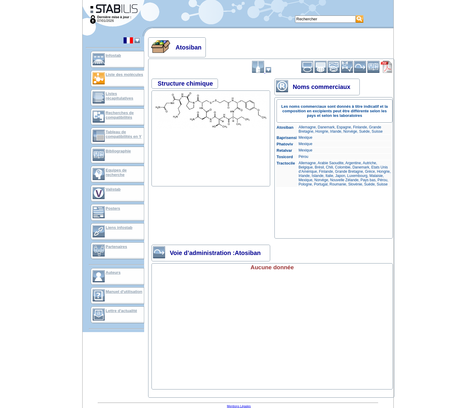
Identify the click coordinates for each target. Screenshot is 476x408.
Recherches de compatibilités (120, 115)
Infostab (113, 55)
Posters (113, 208)
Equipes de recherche (116, 172)
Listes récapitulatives (119, 95)
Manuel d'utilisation (124, 291)
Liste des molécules (124, 74)
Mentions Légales (239, 406)
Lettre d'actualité (121, 310)
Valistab (113, 189)
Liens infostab (119, 227)
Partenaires (116, 246)
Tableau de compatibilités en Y (123, 134)
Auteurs (113, 272)
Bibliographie (118, 151)
